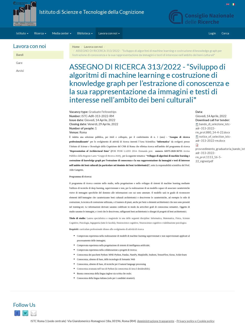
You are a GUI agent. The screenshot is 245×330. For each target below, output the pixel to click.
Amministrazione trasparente (155, 321)
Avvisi (20, 70)
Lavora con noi (109, 33)
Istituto (22, 33)
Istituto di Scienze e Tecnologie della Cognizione (91, 12)
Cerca (225, 33)
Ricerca (40, 33)
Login (212, 33)
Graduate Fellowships (102, 111)
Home (76, 46)
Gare (19, 63)
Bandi (19, 54)
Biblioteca (85, 33)
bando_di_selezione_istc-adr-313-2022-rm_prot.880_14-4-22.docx (213, 128)
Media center (61, 33)
